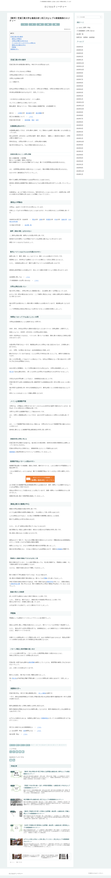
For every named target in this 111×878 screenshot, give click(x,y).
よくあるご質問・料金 (83, 27)
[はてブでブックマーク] (40, 24)
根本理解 (31, 662)
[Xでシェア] (24, 24)
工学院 (20, 113)
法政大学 (64, 219)
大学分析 (12, 745)
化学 (37, 120)
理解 (45, 578)
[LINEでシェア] (48, 24)
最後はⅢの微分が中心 (19, 45)
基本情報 (27, 120)
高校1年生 (50, 581)
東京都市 (29, 113)
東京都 (50, 745)
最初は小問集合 (17, 39)
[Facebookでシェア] (32, 24)
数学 (17, 745)
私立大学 (55, 745)
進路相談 (12, 452)
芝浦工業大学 (62, 745)
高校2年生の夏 (15, 584)
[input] (89, 17)
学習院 (48, 219)
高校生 (28, 745)
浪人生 (11, 371)
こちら (31, 116)
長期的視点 (44, 718)
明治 (33, 219)
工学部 (39, 745)
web (24, 730)
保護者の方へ (14, 49)
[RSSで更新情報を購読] (13, 760)
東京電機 (38, 113)
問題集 (14, 47)
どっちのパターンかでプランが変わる (23, 43)
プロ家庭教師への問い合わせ (85, 31)
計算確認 (59, 549)
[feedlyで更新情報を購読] (10, 760)
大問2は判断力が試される (20, 41)
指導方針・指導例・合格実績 (85, 37)
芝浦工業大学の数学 (16, 36)
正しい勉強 (42, 693)
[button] (56, 24)
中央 (55, 219)
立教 (40, 219)
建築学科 (44, 745)
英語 (33, 120)
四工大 (33, 745)
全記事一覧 (28, 225)
